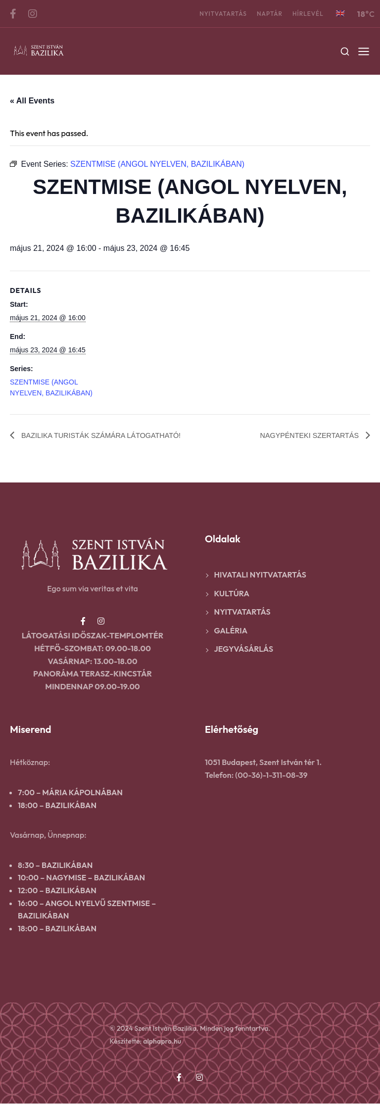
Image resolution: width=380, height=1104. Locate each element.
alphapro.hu (162, 1041)
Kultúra (231, 594)
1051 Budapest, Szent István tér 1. (263, 763)
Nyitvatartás (223, 13)
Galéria (231, 631)
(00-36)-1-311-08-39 (271, 775)
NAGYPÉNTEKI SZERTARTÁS (304, 435)
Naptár (270, 13)
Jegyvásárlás (244, 649)
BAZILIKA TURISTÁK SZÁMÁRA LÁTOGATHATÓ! (109, 435)
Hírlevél (308, 13)
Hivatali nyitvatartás (260, 575)
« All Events (32, 100)
